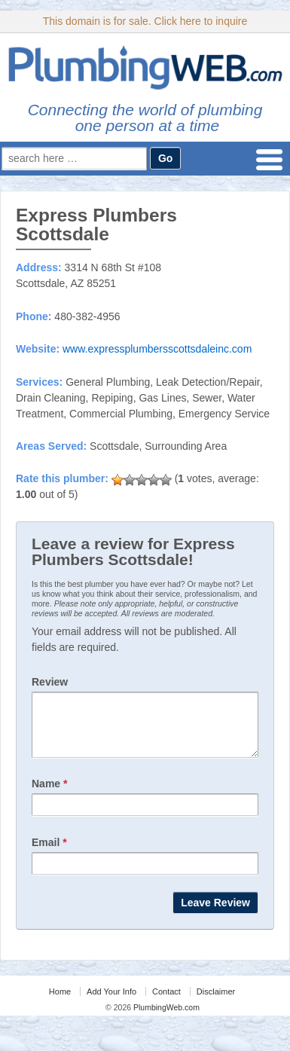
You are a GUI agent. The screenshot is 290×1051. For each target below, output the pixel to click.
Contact (166, 1002)
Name (49, 795)
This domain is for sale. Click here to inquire (145, 21)
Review (50, 682)
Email (49, 854)
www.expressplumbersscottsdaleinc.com (157, 349)
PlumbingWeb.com (165, 1018)
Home (60, 1002)
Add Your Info (111, 1002)
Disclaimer (216, 1002)
